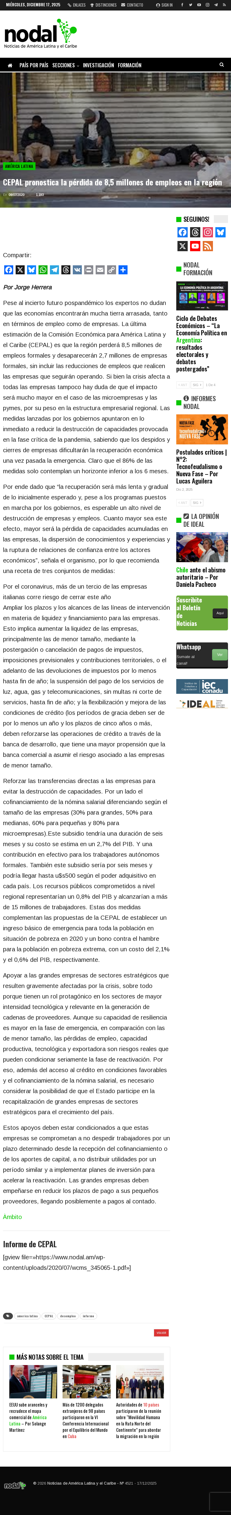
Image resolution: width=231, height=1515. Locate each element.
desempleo (68, 1316)
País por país (34, 65)
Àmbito (12, 1217)
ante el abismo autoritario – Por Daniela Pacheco (201, 577)
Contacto (132, 5)
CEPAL (49, 1316)
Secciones (63, 65)
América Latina (19, 166)
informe (88, 1316)
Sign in (164, 5)
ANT (182, 385)
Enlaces (77, 5)
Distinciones (103, 5)
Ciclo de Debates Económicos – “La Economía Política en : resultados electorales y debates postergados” (201, 343)
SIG (197, 385)
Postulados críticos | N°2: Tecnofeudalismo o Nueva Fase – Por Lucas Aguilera (201, 466)
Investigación (98, 65)
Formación (129, 65)
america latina (27, 1316)
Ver (220, 655)
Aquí (220, 613)
